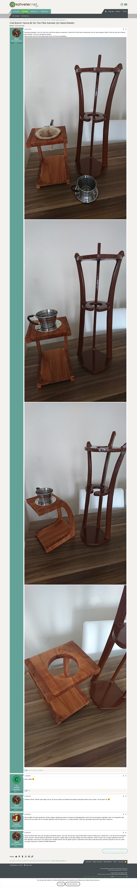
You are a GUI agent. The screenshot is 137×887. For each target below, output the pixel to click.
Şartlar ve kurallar (97, 861)
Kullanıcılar (44, 11)
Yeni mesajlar (15, 16)
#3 (125, 796)
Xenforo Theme (104, 874)
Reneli (12, 25)
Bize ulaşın (88, 861)
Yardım (115, 861)
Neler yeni (34, 11)
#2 (125, 775)
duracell (16, 824)
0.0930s (112, 876)
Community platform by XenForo (113, 868)
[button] (38, 11)
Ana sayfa (16, 11)
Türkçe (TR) (28, 865)
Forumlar (25, 11)
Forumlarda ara (25, 16)
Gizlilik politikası (107, 861)
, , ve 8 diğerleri (35, 770)
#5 (125, 832)
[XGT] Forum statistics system (118, 870)
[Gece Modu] (106, 11)
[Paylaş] (123, 29)
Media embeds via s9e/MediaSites (119, 874)
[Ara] (125, 11)
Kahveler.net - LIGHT (16, 865)
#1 (125, 29)
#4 (125, 814)
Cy (16, 785)
